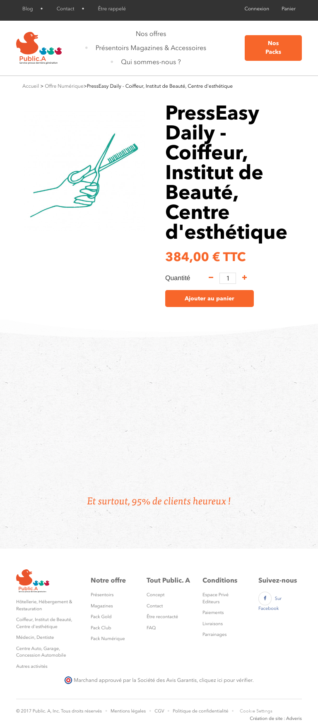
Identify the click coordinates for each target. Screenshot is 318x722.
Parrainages (214, 634)
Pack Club (101, 628)
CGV (159, 711)
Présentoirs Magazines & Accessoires (151, 48)
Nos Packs (273, 47)
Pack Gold (101, 616)
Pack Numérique (108, 638)
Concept (155, 594)
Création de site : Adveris (276, 718)
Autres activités (32, 666)
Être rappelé (112, 9)
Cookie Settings (256, 711)
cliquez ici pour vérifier (225, 680)
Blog (27, 9)
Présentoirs (102, 594)
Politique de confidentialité (200, 711)
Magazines (102, 606)
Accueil (30, 86)
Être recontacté (162, 616)
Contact (66, 9)
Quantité (177, 278)
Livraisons (212, 623)
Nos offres (151, 34)
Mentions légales (128, 711)
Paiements (213, 612)
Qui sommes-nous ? (151, 62)
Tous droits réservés (81, 711)
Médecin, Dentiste (35, 637)
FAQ (151, 628)
